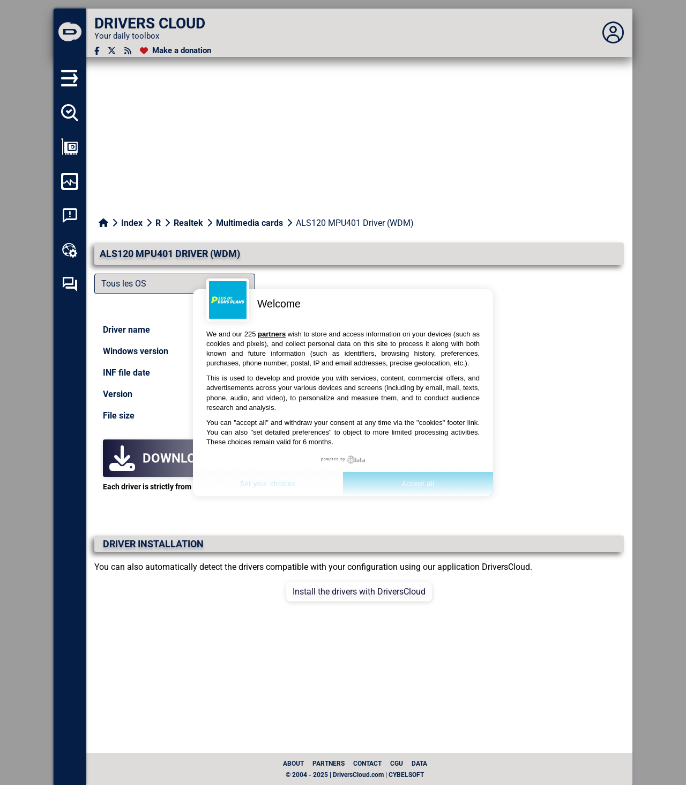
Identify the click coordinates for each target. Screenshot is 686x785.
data (419, 763)
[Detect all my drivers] (69, 112)
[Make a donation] (175, 51)
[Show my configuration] (69, 147)
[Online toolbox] (69, 250)
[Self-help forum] (69, 284)
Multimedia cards (249, 223)
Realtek (188, 223)
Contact (367, 763)
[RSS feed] (127, 51)
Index (132, 223)
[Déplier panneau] (613, 32)
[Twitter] (112, 51)
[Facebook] (96, 51)
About (293, 763)
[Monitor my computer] (69, 181)
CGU (396, 763)
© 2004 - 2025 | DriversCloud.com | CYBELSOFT (355, 775)
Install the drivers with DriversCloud (359, 591)
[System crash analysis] (69, 215)
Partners (328, 763)
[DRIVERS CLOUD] (69, 32)
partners (272, 334)
